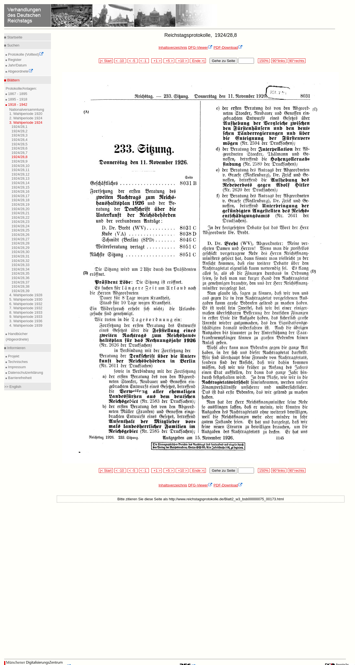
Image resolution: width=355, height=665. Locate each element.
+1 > (157, 61)
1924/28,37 (20, 282)
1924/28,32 (20, 261)
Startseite (14, 37)
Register (14, 60)
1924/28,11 (20, 170)
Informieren (15, 348)
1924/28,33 (20, 265)
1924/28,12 (20, 174)
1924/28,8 (19, 157)
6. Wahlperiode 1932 (25, 304)
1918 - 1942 (17, 104)
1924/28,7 (19, 153)
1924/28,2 (19, 131)
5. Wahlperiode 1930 (25, 299)
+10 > (182, 61)
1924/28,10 (20, 166)
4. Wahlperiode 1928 (25, 295)
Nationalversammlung (26, 109)
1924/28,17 (20, 196)
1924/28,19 (20, 204)
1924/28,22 (20, 217)
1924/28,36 (20, 278)
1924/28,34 (20, 269)
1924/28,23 (20, 222)
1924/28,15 (20, 187)
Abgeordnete (20, 71)
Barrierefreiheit (19, 378)
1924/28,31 (20, 256)
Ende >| (198, 61)
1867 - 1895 (17, 94)
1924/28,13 (20, 178)
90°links (278, 61)
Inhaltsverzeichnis (173, 47)
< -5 (132, 61)
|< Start (106, 61)
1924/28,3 (19, 135)
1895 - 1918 (17, 99)
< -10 (120, 61)
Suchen (12, 45)
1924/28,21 (20, 213)
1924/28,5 (19, 144)
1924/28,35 (20, 273)
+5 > (169, 61)
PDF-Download (228, 47)
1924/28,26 (20, 235)
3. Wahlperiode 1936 (25, 321)
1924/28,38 (20, 286)
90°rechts (296, 61)
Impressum (16, 367)
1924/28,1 (19, 127)
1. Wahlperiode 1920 (25, 114)
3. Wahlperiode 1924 (25, 122)
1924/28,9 (19, 161)
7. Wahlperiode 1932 (25, 308)
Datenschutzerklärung (25, 372)
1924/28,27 (20, 239)
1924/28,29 (20, 248)
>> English (12, 387)
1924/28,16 (20, 191)
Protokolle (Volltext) (25, 54)
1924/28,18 (20, 200)
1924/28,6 (19, 148)
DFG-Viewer (200, 47)
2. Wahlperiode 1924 (25, 118)
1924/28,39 (20, 291)
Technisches (17, 362)
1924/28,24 (20, 226)
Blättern (12, 80)
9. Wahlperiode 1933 (25, 317)
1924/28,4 (19, 140)
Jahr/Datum (17, 65)
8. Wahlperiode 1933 (25, 312)
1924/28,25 (20, 230)
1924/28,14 (20, 183)
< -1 (144, 61)
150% (263, 61)
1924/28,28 (20, 243)
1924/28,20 (20, 209)
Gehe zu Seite (223, 61)
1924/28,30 (20, 252)
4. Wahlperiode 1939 (25, 325)
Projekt (13, 356)
